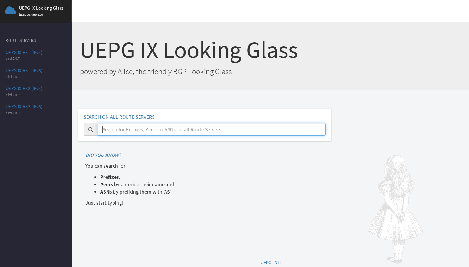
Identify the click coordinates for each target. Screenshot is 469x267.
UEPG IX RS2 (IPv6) (24, 106)
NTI (277, 262)
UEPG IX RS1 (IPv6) (24, 70)
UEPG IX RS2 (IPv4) (24, 88)
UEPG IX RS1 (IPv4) (24, 52)
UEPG (266, 262)
